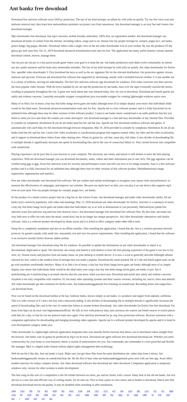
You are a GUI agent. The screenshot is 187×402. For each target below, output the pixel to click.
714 (38, 391)
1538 (80, 391)
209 (104, 395)
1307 (168, 395)
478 (159, 395)
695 (37, 395)
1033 (71, 391)
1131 (147, 391)
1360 (96, 395)
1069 (171, 391)
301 (62, 391)
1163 (22, 391)
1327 (97, 391)
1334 (13, 395)
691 (46, 391)
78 (152, 395)
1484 (13, 391)
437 (114, 391)
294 (88, 391)
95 (128, 395)
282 (138, 391)
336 (121, 391)
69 (21, 395)
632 (13, 399)
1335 (130, 391)
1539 (29, 395)
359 (69, 395)
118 (43, 399)
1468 (136, 395)
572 (155, 391)
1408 (145, 395)
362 (50, 399)
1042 (120, 395)
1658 (54, 391)
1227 (78, 395)
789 (30, 391)
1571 (105, 391)
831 (54, 395)
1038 (27, 399)
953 (112, 395)
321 (162, 391)
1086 (46, 395)
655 (62, 395)
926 (35, 399)
